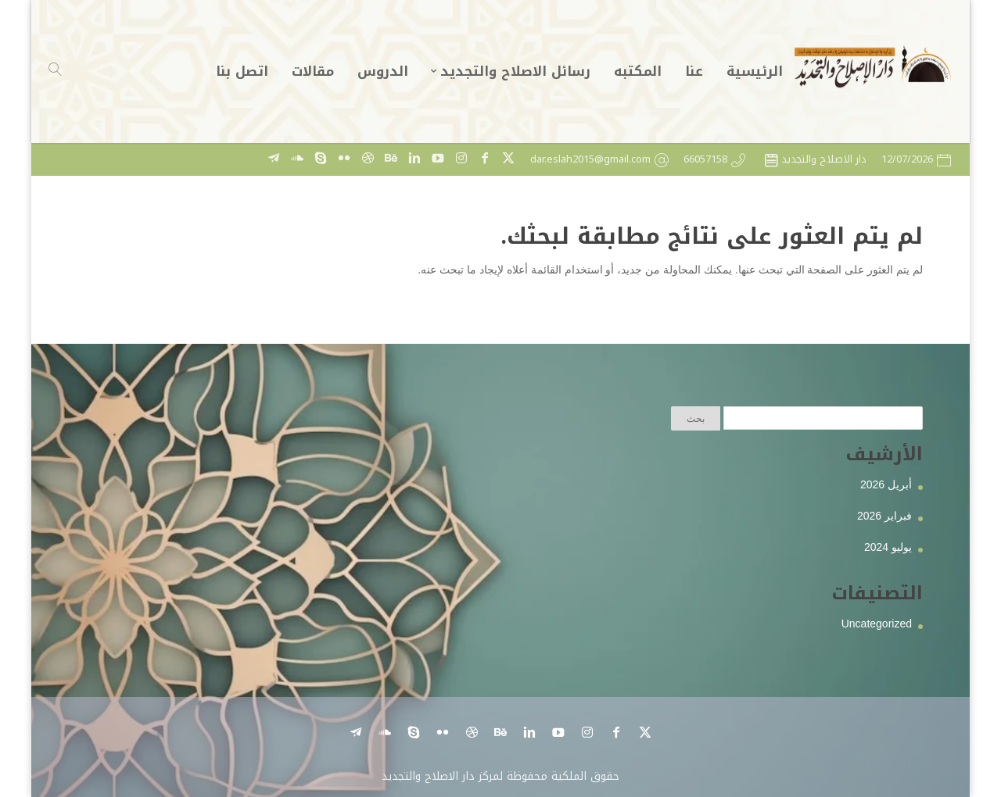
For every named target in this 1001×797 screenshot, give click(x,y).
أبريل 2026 (886, 484)
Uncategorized (876, 623)
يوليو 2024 (888, 547)
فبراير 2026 (884, 515)
